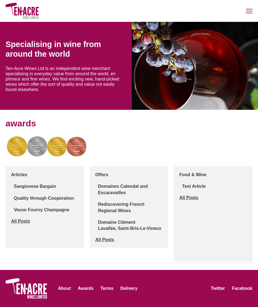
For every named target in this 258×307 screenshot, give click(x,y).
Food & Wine (192, 174)
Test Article (194, 186)
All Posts (20, 221)
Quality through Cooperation (44, 198)
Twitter (218, 288)
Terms (107, 288)
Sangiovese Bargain (35, 186)
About (64, 288)
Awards (86, 288)
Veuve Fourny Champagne (41, 209)
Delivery (129, 288)
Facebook (242, 288)
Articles (19, 174)
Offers (101, 174)
